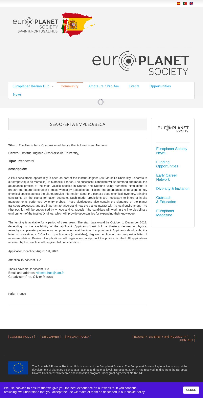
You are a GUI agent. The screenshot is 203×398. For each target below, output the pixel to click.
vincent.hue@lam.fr (50, 273)
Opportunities (160, 86)
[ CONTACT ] (187, 338)
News (17, 94)
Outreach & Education (166, 200)
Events (134, 86)
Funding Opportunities (167, 164)
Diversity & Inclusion (173, 188)
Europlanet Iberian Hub (31, 86)
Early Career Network (166, 177)
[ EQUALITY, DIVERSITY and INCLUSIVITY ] (160, 336)
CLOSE (191, 389)
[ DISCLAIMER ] (50, 336)
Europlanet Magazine (165, 213)
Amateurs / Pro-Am (103, 86)
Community (70, 86)
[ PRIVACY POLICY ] (78, 336)
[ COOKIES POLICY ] (21, 336)
